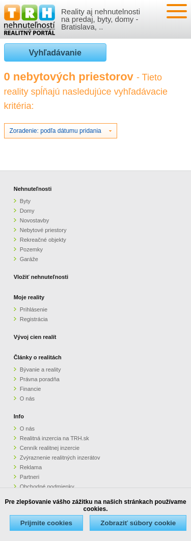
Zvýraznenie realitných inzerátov (60, 457)
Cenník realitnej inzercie (49, 448)
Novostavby (34, 220)
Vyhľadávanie (55, 52)
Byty (25, 201)
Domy (27, 211)
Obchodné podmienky (47, 486)
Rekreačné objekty (43, 240)
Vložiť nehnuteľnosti (41, 277)
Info (19, 416)
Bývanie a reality (40, 369)
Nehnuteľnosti (33, 189)
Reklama (31, 467)
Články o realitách (38, 357)
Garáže (29, 259)
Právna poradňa (40, 379)
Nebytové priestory (43, 230)
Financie (30, 389)
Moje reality (29, 297)
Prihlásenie (33, 309)
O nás (27, 398)
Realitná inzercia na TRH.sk (54, 438)
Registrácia (34, 319)
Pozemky (31, 249)
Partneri (30, 477)
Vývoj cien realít (35, 337)
